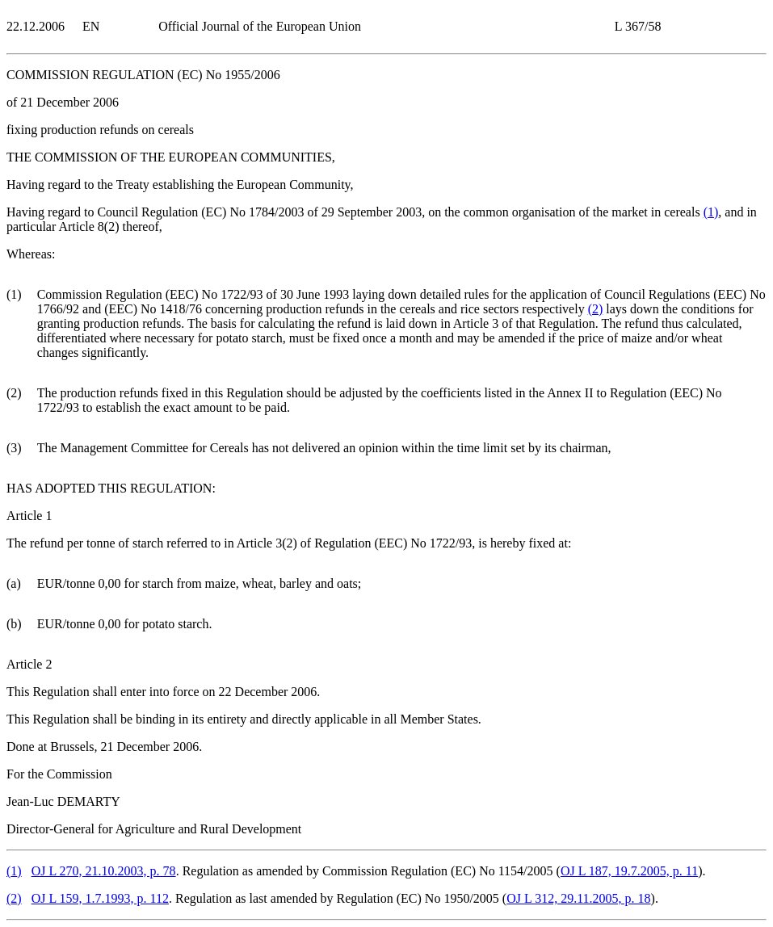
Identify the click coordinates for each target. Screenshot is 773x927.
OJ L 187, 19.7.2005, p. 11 (629, 871)
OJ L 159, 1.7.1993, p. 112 (100, 898)
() (711, 212)
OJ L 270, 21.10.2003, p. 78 (104, 871)
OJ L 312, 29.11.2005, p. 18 (578, 898)
